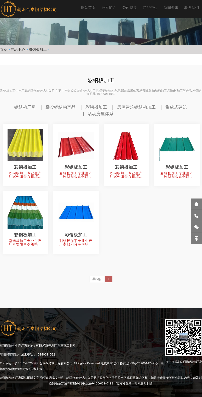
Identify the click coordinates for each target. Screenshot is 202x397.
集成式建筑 (176, 107)
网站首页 (88, 7)
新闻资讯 (171, 7)
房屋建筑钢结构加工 (136, 107)
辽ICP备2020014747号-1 (143, 363)
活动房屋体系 (100, 113)
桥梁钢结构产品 (60, 107)
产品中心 (150, 7)
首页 (3, 49)
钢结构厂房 (25, 107)
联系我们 (191, 7)
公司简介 (109, 7)
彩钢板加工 (38, 49)
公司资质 (129, 7)
